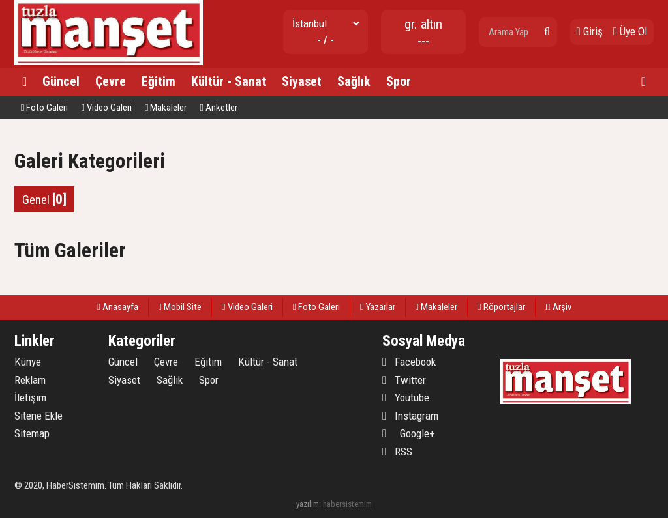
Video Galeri (106, 107)
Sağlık (354, 81)
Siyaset (302, 81)
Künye (27, 361)
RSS (397, 451)
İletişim (30, 397)
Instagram (410, 415)
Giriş (590, 31)
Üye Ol (630, 31)
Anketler (218, 107)
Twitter (404, 379)
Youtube (405, 397)
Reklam (30, 379)
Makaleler (166, 107)
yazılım (307, 504)
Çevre (110, 81)
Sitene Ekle (38, 415)
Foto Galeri (44, 107)
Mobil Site (180, 307)
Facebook (409, 361)
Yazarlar (377, 307)
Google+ (408, 433)
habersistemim (347, 504)
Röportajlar (501, 307)
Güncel (61, 81)
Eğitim (158, 81)
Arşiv (558, 307)
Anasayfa (117, 307)
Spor (398, 81)
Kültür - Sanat (228, 81)
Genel (44, 199)
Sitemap (32, 433)
